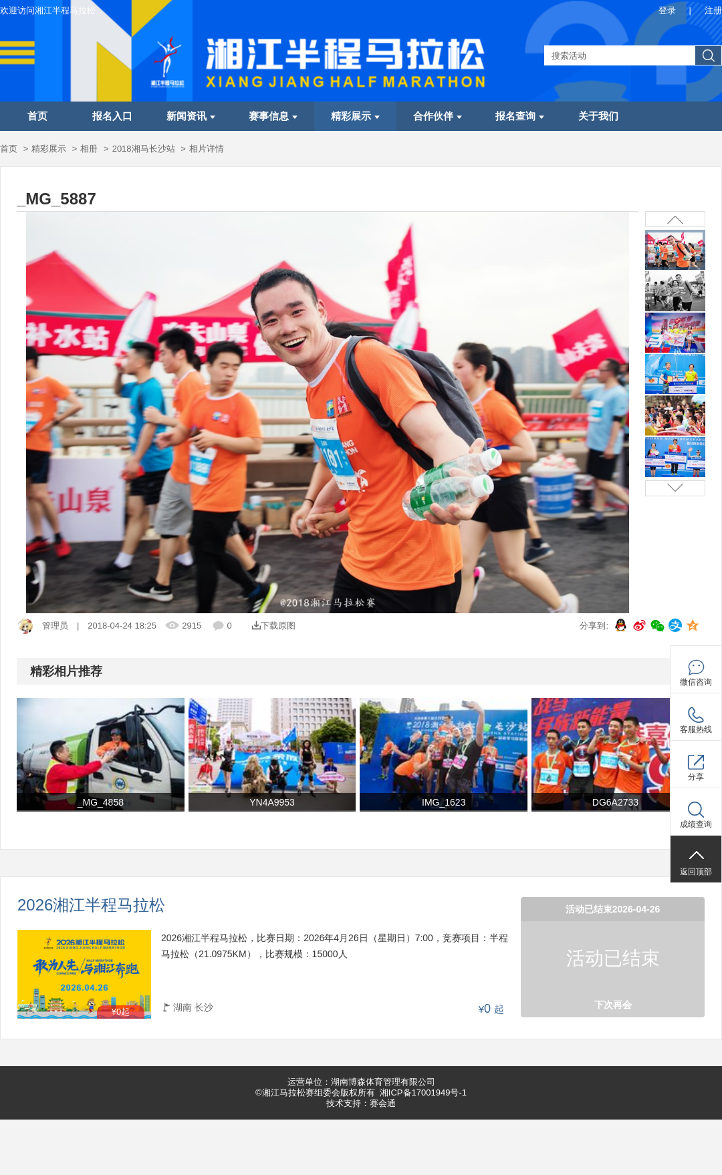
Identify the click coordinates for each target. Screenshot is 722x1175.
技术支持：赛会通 (361, 1103)
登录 (667, 10)
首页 (37, 116)
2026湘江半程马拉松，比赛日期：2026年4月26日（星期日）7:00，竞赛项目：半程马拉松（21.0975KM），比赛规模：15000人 (334, 946)
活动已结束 (613, 958)
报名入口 (112, 116)
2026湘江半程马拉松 (91, 905)
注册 (713, 10)
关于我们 (598, 116)
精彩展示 (355, 116)
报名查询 (519, 116)
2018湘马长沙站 (143, 149)
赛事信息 (273, 116)
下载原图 (273, 626)
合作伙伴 (437, 116)
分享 (696, 777)
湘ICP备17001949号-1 (423, 1092)
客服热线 (696, 729)
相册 (89, 149)
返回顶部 (696, 871)
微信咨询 (696, 682)
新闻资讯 (190, 116)
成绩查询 (696, 824)
